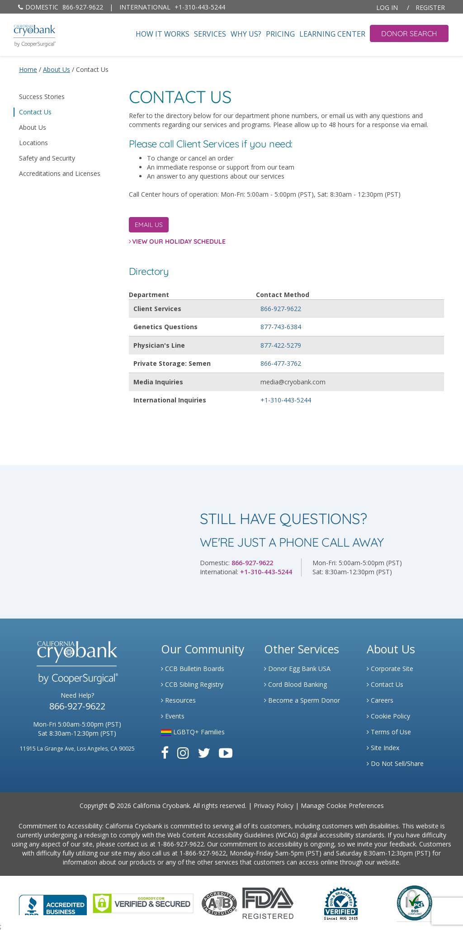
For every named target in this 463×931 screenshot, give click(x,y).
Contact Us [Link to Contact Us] (385, 684)
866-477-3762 (280, 363)
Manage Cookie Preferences (342, 805)
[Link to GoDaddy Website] (143, 902)
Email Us (149, 225)
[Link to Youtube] (225, 752)
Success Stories (42, 96)
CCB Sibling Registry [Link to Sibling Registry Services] (192, 684)
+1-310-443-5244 (172, 7)
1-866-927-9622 (180, 844)
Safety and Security (47, 158)
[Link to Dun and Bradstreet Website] (341, 902)
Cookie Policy (388, 716)
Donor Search (409, 33)
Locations (33, 142)
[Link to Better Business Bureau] (53, 902)
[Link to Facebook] (165, 752)
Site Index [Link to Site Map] (383, 747)
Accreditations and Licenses (59, 173)
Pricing (280, 34)
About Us (32, 127)
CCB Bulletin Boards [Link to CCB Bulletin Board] (192, 668)
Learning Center (332, 34)
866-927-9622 (60, 7)
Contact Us (35, 112)
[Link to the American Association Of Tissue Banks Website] (219, 902)
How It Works (162, 34)
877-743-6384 (280, 326)
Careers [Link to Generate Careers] (380, 700)
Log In (387, 7)
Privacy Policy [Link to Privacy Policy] (273, 805)
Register (430, 7)
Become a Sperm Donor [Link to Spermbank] (302, 700)
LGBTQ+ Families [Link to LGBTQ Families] (193, 732)
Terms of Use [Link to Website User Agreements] (389, 732)
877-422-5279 (280, 345)
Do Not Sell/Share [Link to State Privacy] (395, 763)
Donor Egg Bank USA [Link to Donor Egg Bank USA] (297, 668)
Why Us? (246, 34)
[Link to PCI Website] (414, 902)
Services (210, 34)
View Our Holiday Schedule (179, 241)
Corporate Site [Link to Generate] (390, 668)
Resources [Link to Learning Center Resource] (178, 700)
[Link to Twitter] (204, 752)
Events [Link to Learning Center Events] (172, 716)
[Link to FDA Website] (267, 902)
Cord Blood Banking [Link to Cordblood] (295, 684)
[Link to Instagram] (183, 752)
